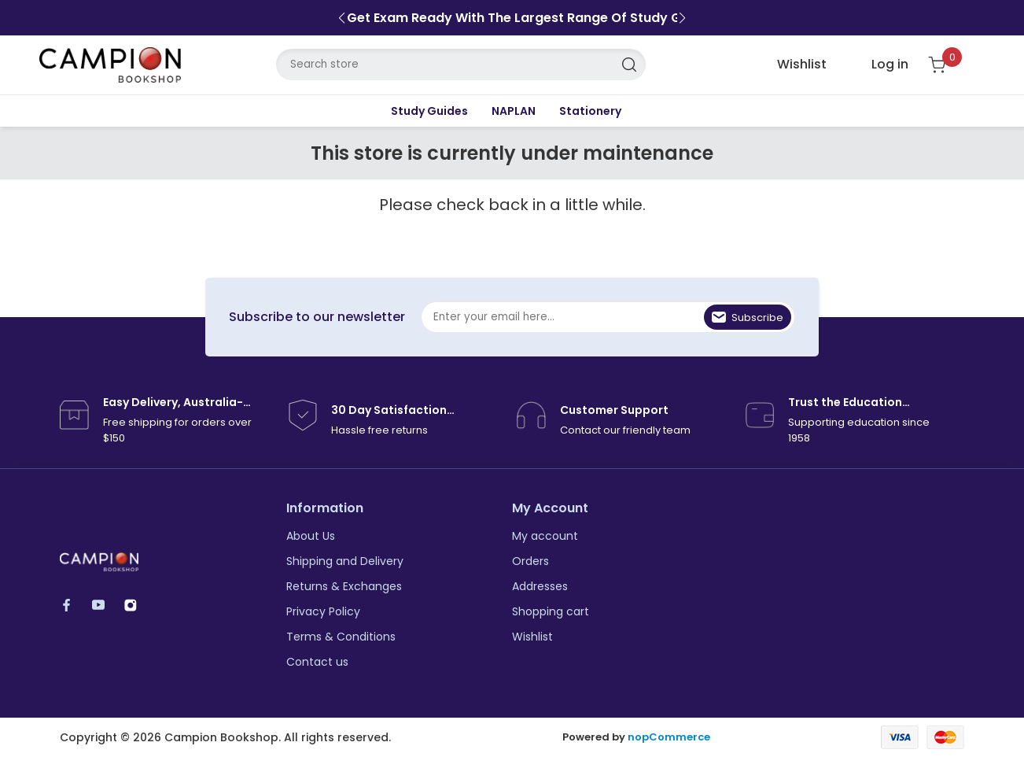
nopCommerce (669, 737)
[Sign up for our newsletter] (608, 317)
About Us (310, 536)
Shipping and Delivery (344, 561)
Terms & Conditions (341, 636)
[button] (341, 18)
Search (630, 64)
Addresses (540, 586)
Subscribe (757, 317)
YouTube (106, 605)
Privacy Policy (323, 611)
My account (545, 536)
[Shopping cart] (946, 65)
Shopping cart (550, 611)
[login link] (877, 64)
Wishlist (532, 636)
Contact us (317, 662)
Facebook (73, 605)
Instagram (138, 605)
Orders (530, 561)
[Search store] (461, 64)
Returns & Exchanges (344, 586)
